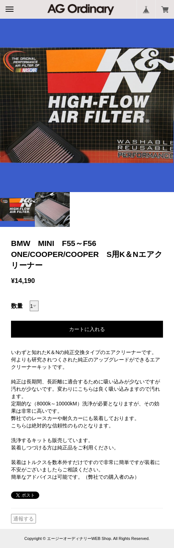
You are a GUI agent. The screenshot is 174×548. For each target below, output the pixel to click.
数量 (17, 306)
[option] (87, 105)
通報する (23, 519)
